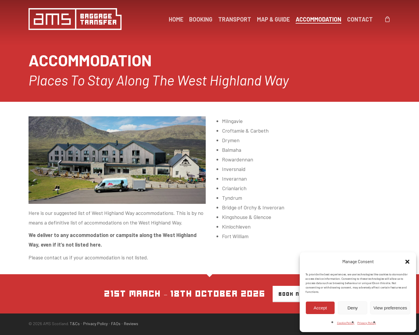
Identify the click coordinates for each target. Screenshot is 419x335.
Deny (352, 307)
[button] (407, 262)
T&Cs (75, 323)
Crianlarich (234, 188)
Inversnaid (234, 169)
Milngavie (232, 121)
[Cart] (387, 19)
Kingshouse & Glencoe (246, 217)
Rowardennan (237, 159)
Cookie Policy (345, 323)
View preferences (390, 307)
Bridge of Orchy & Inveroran (253, 207)
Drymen (230, 140)
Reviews (131, 323)
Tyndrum (232, 198)
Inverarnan (234, 178)
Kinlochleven (236, 226)
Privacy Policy (366, 323)
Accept (320, 307)
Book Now (293, 294)
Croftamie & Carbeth (245, 130)
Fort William (235, 236)
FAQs (115, 323)
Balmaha (231, 150)
